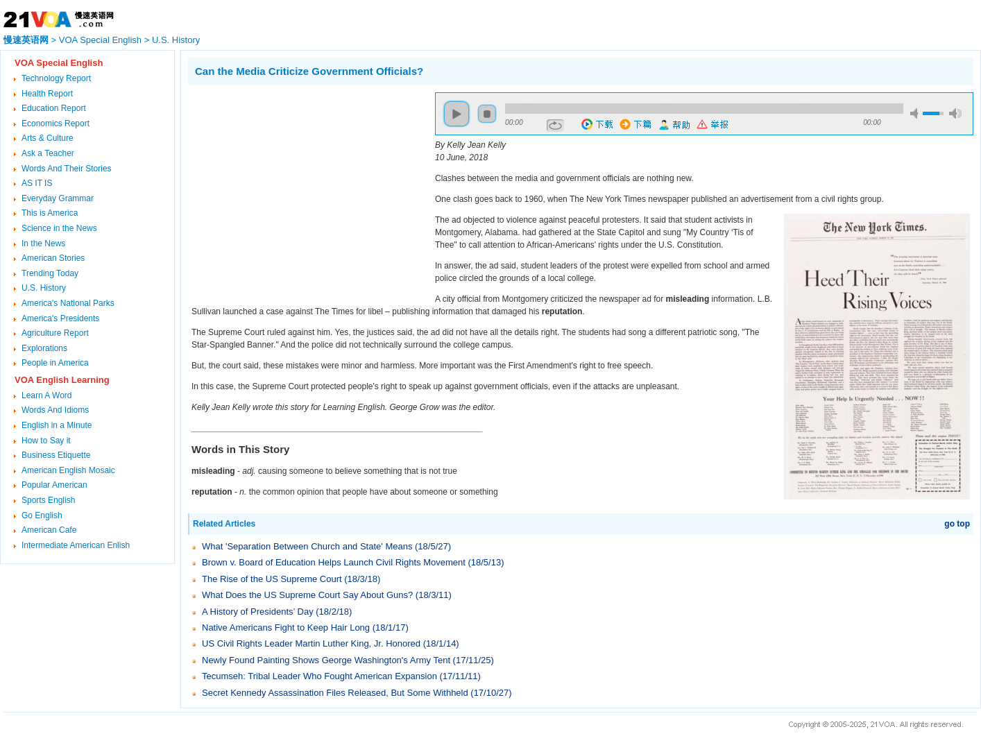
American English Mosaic (68, 470)
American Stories (53, 258)
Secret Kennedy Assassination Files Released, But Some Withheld (335, 693)
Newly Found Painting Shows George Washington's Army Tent (326, 660)
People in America (55, 363)
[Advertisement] (304, 189)
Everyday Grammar (58, 198)
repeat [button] (555, 125)
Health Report (47, 94)
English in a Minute (57, 425)
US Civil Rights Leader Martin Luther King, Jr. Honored (311, 643)
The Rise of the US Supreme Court (272, 579)
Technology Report (56, 78)
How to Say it (46, 440)
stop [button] (487, 113)
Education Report (54, 108)
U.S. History (176, 40)
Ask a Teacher (48, 153)
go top (957, 524)
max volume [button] (955, 113)
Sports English (48, 500)
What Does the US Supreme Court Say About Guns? (307, 595)
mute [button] (916, 113)
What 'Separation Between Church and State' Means (307, 546)
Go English (42, 515)
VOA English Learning (62, 380)
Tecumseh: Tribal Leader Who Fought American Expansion (319, 676)
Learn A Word (47, 395)
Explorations (44, 348)
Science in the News (59, 228)
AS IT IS (37, 183)
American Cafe (49, 530)
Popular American (54, 485)
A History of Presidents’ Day (258, 611)
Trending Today (50, 273)
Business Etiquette (56, 455)
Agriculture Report (55, 333)
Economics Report (55, 123)
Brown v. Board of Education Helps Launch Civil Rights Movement (334, 562)
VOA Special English (100, 40)
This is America (50, 213)
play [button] (456, 114)
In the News (43, 243)
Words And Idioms (55, 410)
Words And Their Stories (67, 168)
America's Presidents (60, 318)
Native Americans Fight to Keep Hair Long (286, 627)
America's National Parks (68, 303)
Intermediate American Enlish (76, 545)
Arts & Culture (48, 138)
